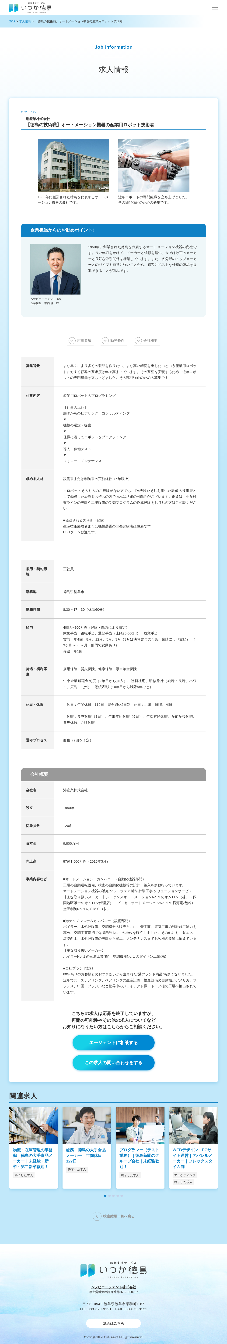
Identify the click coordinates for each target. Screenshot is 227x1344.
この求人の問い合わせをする (113, 1062)
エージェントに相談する (113, 1042)
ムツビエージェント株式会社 (113, 1287)
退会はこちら (113, 1323)
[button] (215, 7)
